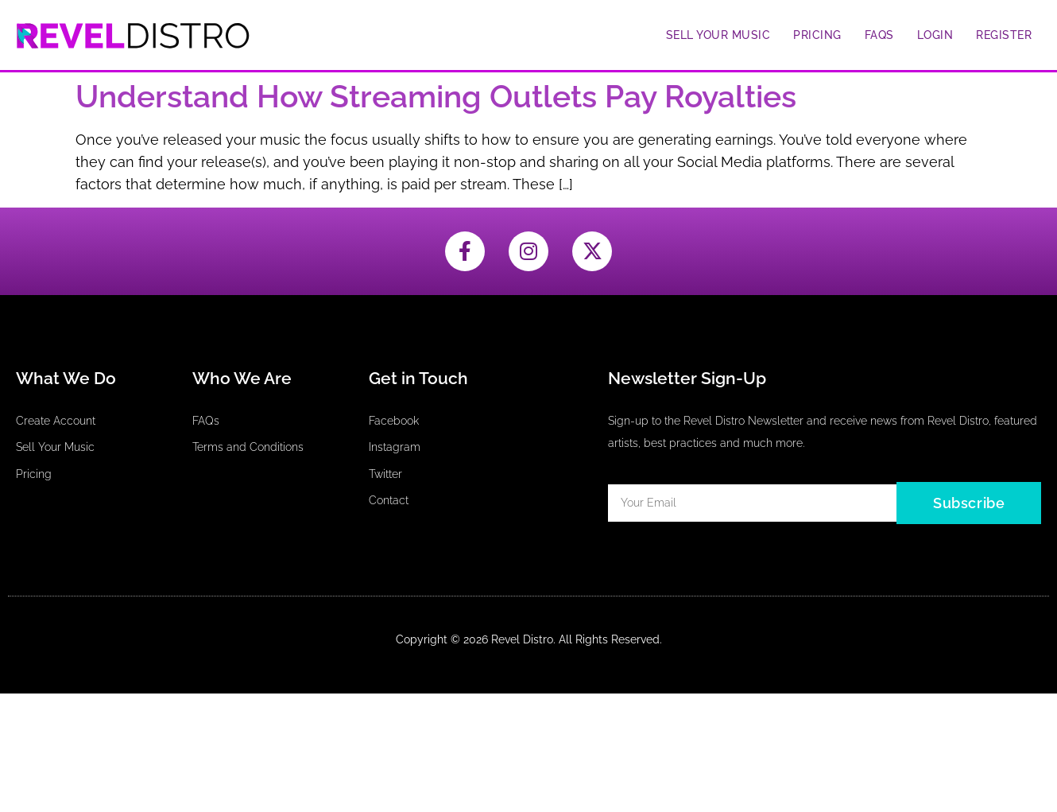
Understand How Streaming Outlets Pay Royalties (436, 97)
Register (1004, 35)
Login (935, 35)
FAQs (879, 35)
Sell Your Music (718, 35)
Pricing (817, 35)
